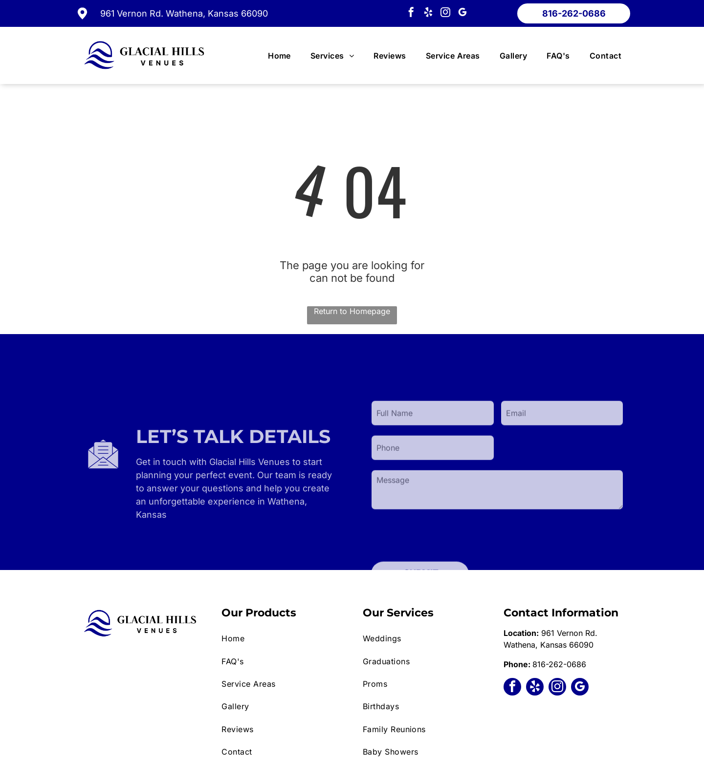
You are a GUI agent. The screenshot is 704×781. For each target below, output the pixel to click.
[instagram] (445, 13)
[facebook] (411, 13)
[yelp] (428, 13)
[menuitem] (279, 55)
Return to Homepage (352, 311)
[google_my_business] (462, 13)
